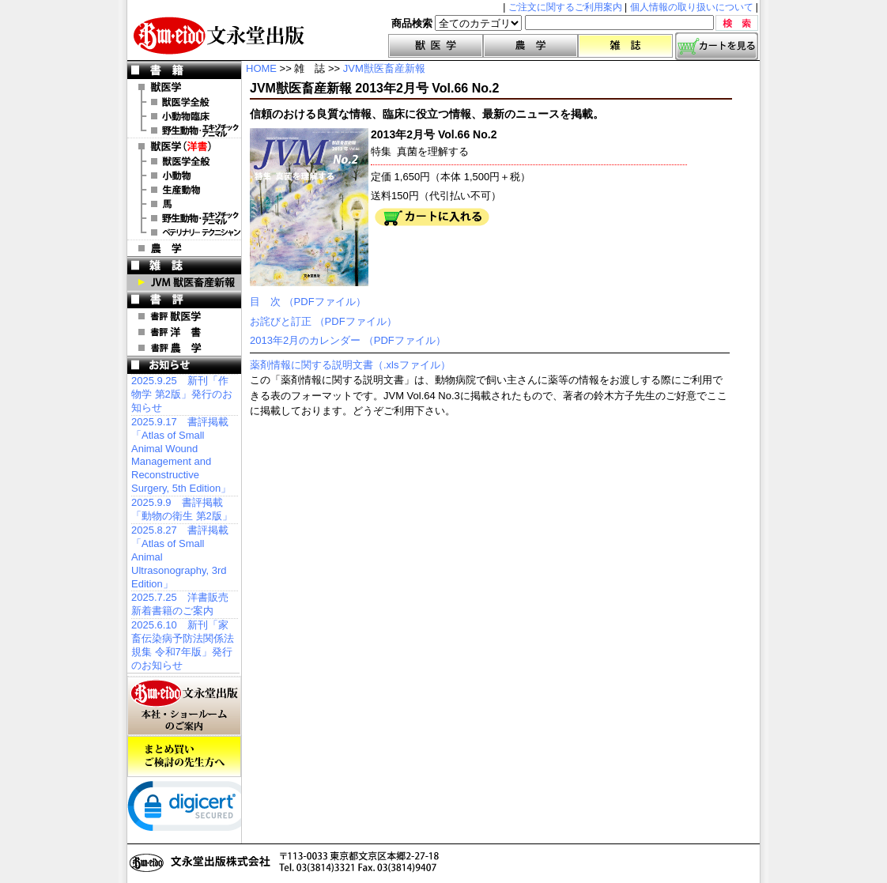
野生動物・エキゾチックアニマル (184, 130)
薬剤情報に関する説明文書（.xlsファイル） (350, 365)
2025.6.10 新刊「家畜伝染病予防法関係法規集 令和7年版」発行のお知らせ (182, 645)
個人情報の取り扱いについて (691, 7)
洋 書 (184, 146)
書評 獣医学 (184, 316)
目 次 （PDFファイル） (308, 302)
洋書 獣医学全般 (184, 161)
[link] (190, 809)
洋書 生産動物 (184, 190)
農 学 (184, 248)
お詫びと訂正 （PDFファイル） (323, 321)
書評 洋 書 (184, 332)
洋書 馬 (184, 204)
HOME (261, 68)
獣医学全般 (184, 102)
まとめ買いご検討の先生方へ (184, 756)
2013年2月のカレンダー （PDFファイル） (348, 340)
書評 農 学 (184, 348)
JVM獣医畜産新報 (384, 68)
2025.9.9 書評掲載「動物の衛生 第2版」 (181, 509)
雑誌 (625, 46)
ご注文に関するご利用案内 (565, 7)
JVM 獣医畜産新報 (184, 282)
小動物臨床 (184, 116)
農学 (530, 46)
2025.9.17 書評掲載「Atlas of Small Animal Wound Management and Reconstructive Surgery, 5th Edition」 (181, 455)
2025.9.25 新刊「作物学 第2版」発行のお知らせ (181, 394)
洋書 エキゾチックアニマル (184, 218)
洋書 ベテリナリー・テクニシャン (184, 232)
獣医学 (435, 46)
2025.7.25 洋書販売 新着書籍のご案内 (179, 604)
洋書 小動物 (184, 175)
